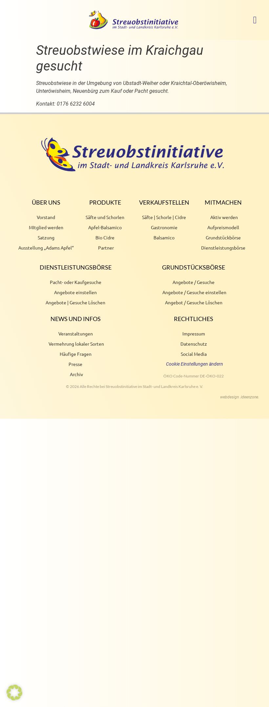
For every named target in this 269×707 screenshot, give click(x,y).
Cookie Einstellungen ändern (194, 364)
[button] (255, 19)
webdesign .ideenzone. (239, 397)
